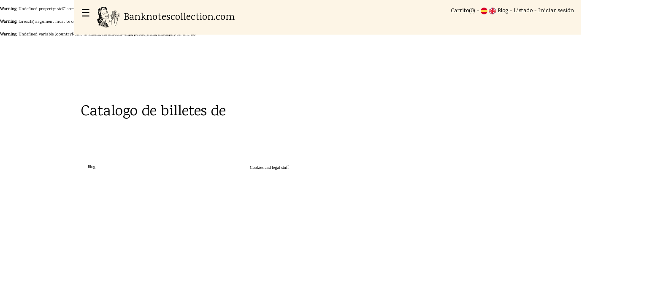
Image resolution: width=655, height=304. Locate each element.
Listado (523, 11)
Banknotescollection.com (166, 17)
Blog (503, 11)
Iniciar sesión (556, 11)
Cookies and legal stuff (269, 167)
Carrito (460, 11)
